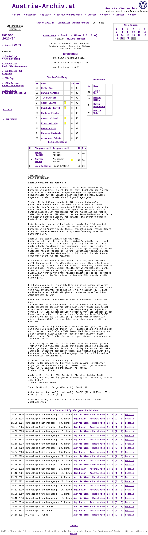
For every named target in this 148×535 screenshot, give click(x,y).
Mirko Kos (47, 88)
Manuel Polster (39, 153)
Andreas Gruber (39, 160)
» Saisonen (30, 15)
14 (122, 35)
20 (122, 38)
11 (139, 32)
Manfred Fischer (50, 113)
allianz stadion (76, 39)
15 (128, 35)
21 (128, 38)
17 (139, 35)
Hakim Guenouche (99, 105)
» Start (15, 15)
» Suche (132, 15)
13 (116, 35)
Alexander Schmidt (52, 138)
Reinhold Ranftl (50, 108)
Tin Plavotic (48, 98)
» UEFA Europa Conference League (13, 84)
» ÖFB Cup (8, 78)
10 (133, 32)
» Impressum (10, 119)
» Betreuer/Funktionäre (68, 15)
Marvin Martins (50, 93)
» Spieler (45, 15)
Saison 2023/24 (8, 36)
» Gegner (105, 15)
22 (133, 38)
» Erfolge (90, 15)
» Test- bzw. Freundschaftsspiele (14, 91)
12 (144, 32)
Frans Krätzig (49, 123)
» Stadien (118, 15)
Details (129, 415)
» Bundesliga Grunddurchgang (11, 57)
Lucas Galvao (48, 103)
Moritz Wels (97, 112)
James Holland (49, 118)
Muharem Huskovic (51, 133)
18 (144, 35)
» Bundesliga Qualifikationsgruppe (14, 65)
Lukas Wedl (97, 92)
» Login (7, 110)
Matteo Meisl (97, 98)
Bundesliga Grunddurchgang (73, 23)
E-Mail (73, 534)
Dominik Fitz (48, 128)
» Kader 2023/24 (11, 45)
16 (133, 35)
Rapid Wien (49, 36)
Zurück (74, 526)
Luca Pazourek (43, 166)
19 (116, 38)
